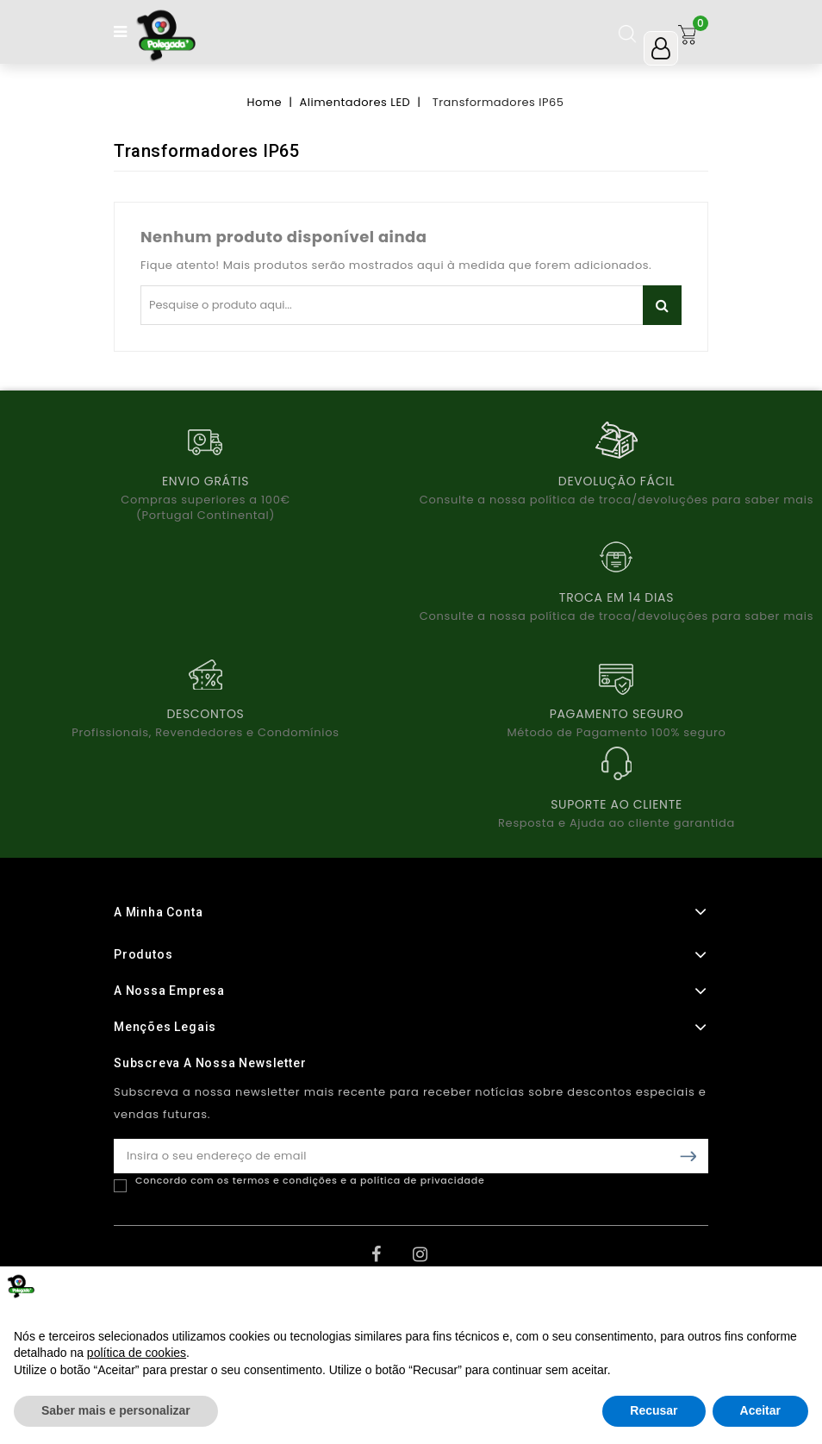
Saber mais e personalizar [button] (115, 1410)
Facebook (390, 1260)
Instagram (432, 1260)
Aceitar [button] (760, 1410)
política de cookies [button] (136, 1353)
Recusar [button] (653, 1410)
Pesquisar (662, 305)
